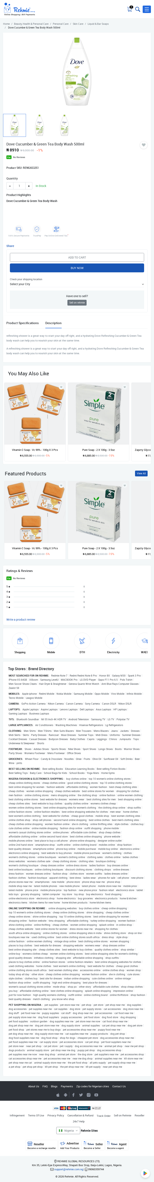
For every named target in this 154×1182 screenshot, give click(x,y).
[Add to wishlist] (61, 485)
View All (141, 473)
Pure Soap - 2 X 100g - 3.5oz (98, 450)
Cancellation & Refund (80, 1115)
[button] (147, 9)
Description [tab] (53, 323)
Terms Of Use (36, 1115)
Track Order (104, 1116)
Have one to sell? (77, 296)
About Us (33, 1086)
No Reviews (19, 157)
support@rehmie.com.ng (68, 1169)
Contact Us (119, 1086)
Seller (93, 1145)
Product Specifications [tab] (22, 323)
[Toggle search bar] (137, 9)
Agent (117, 1145)
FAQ (45, 1086)
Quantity (12, 178)
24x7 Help (79, 1121)
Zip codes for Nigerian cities (92, 1086)
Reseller (139, 1115)
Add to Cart (77, 257)
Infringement (17, 1115)
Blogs (54, 1086)
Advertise (69, 1145)
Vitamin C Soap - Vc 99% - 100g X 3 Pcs (35, 450)
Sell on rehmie (77, 302)
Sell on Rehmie (122, 1115)
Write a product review (20, 619)
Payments (67, 1086)
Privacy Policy (55, 1115)
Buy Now (77, 268)
